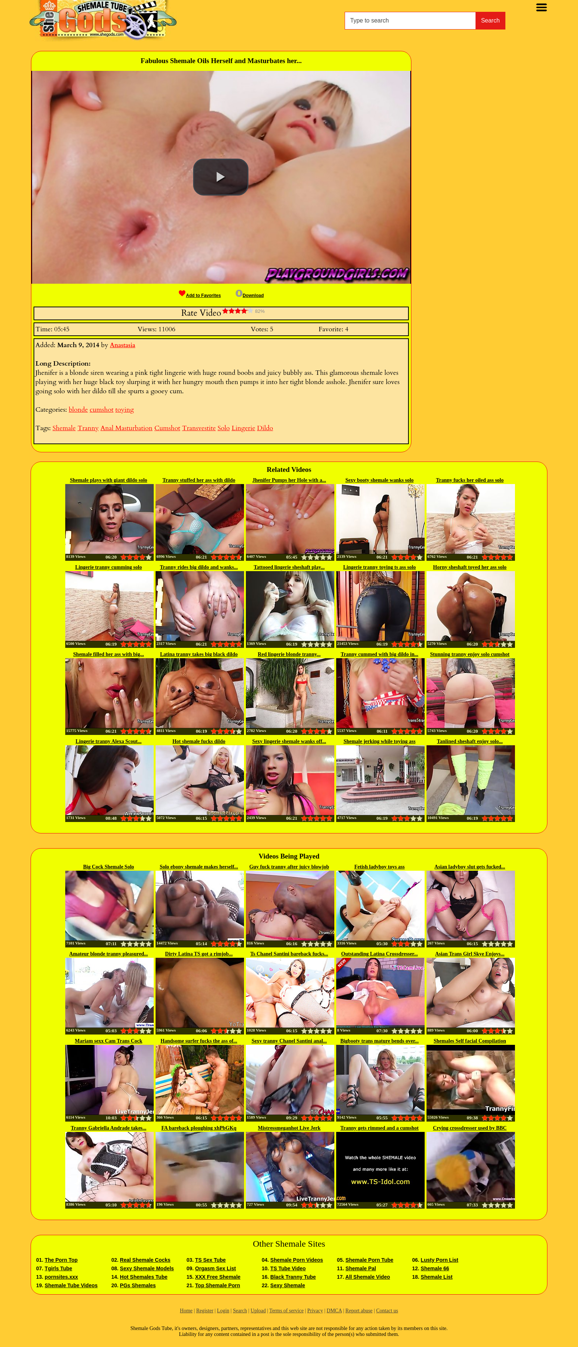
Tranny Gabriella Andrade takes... (108, 1128)
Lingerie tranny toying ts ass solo (379, 567)
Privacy (315, 1310)
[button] (220, 177)
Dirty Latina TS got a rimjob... (199, 954)
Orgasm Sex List (215, 1268)
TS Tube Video (288, 1268)
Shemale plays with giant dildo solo (108, 480)
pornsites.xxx (61, 1277)
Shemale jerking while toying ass (379, 741)
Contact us (387, 1310)
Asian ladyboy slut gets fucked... (470, 867)
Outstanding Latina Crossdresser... (379, 954)
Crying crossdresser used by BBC (470, 1128)
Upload (258, 1310)
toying (124, 409)
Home (186, 1310)
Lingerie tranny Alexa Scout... (109, 741)
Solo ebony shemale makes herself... (199, 867)
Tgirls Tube (58, 1268)
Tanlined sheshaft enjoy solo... (469, 741)
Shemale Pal (360, 1268)
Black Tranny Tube (293, 1277)
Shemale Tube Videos (71, 1285)
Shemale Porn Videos (296, 1260)
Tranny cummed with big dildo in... (379, 654)
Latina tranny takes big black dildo (198, 654)
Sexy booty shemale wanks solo (379, 480)
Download (250, 295)
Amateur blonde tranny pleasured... (108, 954)
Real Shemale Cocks (145, 1260)
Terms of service (286, 1310)
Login (223, 1310)
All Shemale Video (367, 1277)
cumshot (102, 409)
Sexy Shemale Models (147, 1268)
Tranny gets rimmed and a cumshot (379, 1128)
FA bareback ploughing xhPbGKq (199, 1128)
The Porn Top (61, 1260)
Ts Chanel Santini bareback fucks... (289, 954)
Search (490, 20)
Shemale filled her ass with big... (108, 654)
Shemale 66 (435, 1268)
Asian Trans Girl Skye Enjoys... (469, 954)
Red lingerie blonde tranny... (289, 654)
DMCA (334, 1310)
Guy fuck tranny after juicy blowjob (289, 867)
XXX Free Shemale (217, 1277)
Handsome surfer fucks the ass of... (198, 1041)
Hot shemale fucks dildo (199, 741)
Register (204, 1310)
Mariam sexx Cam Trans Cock (108, 1041)
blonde (78, 409)
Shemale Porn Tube (369, 1260)
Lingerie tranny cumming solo (108, 567)
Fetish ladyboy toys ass (379, 867)
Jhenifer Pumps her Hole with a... (289, 480)
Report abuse (358, 1310)
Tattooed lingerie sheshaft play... (289, 567)
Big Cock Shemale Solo (108, 867)
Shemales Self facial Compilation (470, 1041)
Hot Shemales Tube (143, 1277)
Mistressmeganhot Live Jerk (289, 1128)
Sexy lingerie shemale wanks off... (289, 741)
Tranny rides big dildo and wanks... (199, 567)
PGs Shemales (138, 1285)
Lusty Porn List (439, 1260)
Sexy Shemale (287, 1285)
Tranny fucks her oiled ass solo (470, 480)
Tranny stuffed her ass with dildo (199, 480)
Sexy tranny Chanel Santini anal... (289, 1041)
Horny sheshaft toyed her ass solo (469, 567)
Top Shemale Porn (217, 1285)
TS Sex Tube (210, 1260)
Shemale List (436, 1277)
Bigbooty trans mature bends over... (379, 1041)
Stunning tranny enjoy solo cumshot (470, 654)
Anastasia (122, 345)
